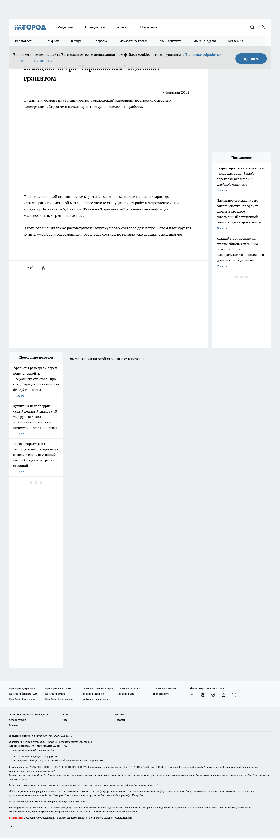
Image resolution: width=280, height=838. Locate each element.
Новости (120, 719)
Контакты (120, 714)
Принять (251, 59)
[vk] (30, 268)
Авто (65, 719)
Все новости (24, 41)
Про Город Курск (55, 693)
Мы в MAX (236, 41)
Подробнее (138, 795)
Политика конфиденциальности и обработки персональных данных (49, 801)
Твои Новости (161, 693)
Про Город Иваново (164, 688)
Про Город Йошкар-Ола (23, 693)
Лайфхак (52, 41)
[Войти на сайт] (262, 27)
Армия (122, 27)
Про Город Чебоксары (58, 688)
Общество (64, 27)
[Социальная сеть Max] (234, 695)
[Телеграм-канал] (213, 695)
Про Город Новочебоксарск (97, 688)
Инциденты (95, 27)
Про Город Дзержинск (22, 688)
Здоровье (101, 41)
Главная (13, 725)
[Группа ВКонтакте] (192, 695)
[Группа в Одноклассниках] (202, 695)
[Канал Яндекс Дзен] (223, 695)
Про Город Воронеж (128, 688)
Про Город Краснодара (94, 698)
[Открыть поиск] (252, 27)
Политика (148, 27)
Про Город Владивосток (59, 698)
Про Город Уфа (125, 693)
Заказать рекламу (133, 41)
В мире (76, 41)
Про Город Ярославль (22, 698)
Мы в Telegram (204, 41)
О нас (65, 714)
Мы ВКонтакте (170, 41)
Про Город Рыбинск (92, 693)
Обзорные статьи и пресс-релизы (29, 714)
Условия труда (17, 719)
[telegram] (44, 268)
